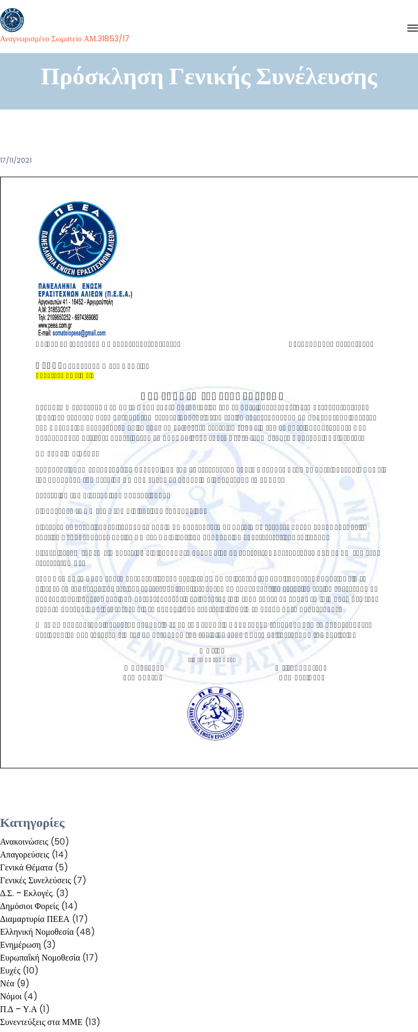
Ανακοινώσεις (24, 841)
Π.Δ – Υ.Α (18, 1009)
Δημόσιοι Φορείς (29, 906)
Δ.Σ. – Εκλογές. (27, 893)
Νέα (7, 983)
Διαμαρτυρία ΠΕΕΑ (35, 919)
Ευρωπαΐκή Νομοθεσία (40, 957)
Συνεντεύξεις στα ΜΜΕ (41, 1022)
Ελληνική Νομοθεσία (37, 932)
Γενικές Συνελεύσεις (35, 880)
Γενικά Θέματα (26, 867)
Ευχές (10, 970)
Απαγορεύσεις (24, 854)
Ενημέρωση (20, 945)
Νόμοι (10, 996)
